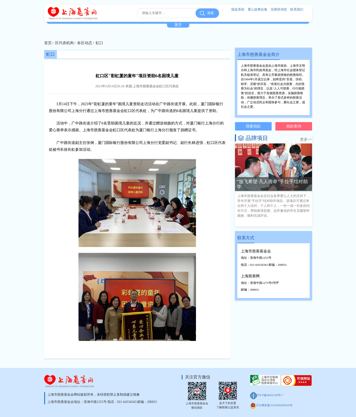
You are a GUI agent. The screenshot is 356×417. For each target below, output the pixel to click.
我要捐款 (253, 126)
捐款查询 (293, 126)
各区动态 (84, 43)
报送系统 (237, 9)
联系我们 (296, 9)
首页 (48, 43)
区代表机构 (64, 43)
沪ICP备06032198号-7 (266, 395)
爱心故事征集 (257, 9)
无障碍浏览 (278, 9)
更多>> (306, 139)
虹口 (99, 43)
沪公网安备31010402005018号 (271, 405)
